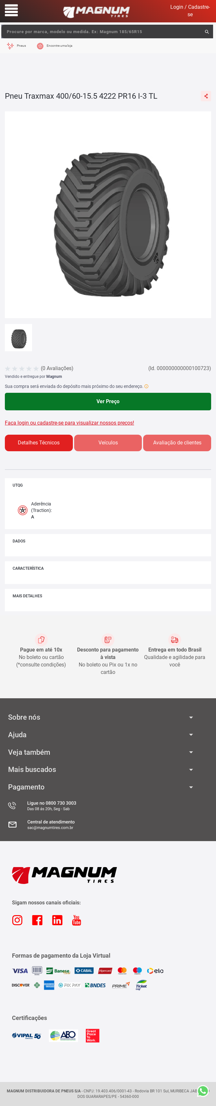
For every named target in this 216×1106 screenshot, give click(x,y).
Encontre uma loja (59, 45)
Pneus (21, 45)
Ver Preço (108, 401)
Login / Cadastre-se (190, 11)
